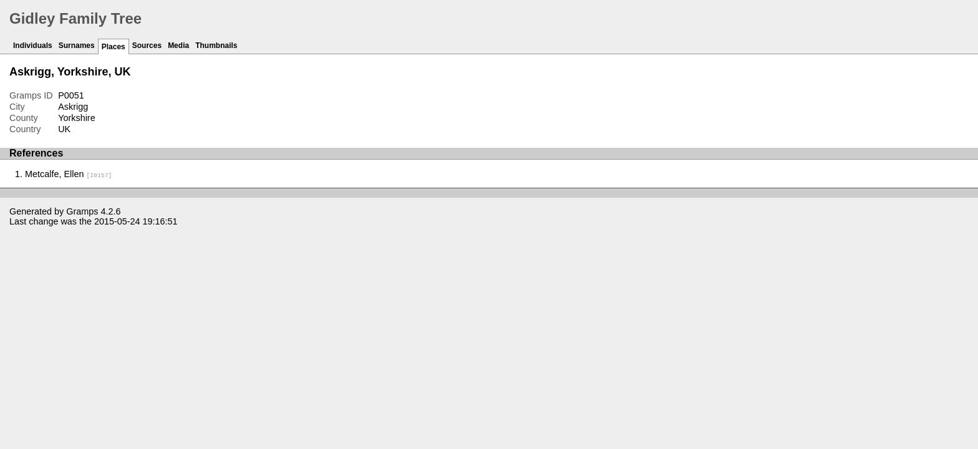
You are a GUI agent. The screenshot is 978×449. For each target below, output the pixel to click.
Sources (147, 45)
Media (178, 45)
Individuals (32, 45)
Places (113, 46)
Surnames (77, 45)
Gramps (82, 211)
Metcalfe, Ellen (68, 174)
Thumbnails (216, 45)
